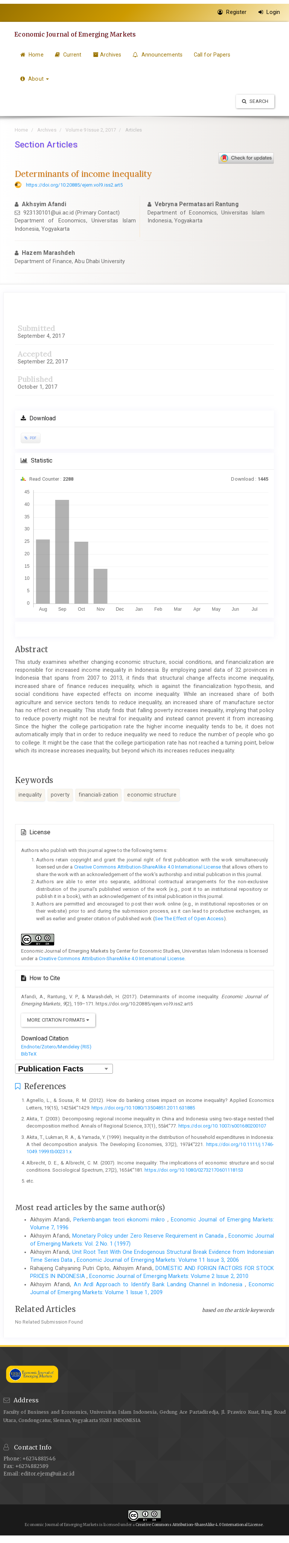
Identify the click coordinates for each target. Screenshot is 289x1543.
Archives (107, 55)
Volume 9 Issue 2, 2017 (90, 130)
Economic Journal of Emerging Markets (76, 34)
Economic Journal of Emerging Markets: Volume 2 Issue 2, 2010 (168, 1276)
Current (68, 55)
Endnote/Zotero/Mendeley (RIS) (56, 1047)
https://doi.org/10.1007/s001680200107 (222, 1126)
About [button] (34, 79)
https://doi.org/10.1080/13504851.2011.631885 (143, 1108)
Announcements (157, 55)
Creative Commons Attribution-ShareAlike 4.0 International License (147, 867)
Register (232, 12)
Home (32, 55)
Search (255, 101)
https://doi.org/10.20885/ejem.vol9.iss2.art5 (74, 185)
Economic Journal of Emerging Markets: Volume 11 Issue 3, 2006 (158, 1260)
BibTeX (29, 1054)
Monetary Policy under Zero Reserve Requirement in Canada (148, 1236)
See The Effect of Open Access (189, 918)
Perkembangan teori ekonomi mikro (120, 1220)
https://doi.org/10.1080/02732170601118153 (193, 1170)
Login (269, 12)
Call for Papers (212, 55)
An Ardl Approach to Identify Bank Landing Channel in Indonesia (159, 1284)
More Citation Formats (58, 1020)
